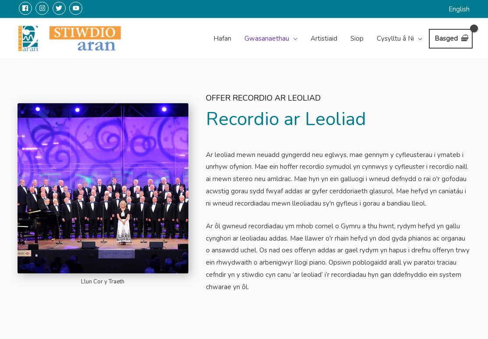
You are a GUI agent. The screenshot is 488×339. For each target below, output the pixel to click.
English (459, 9)
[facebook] (26, 8)
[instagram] (43, 8)
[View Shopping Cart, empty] (451, 39)
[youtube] (77, 8)
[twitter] (60, 8)
